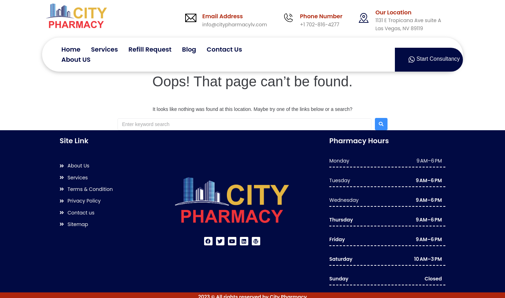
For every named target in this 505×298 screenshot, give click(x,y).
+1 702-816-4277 (319, 24)
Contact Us (224, 49)
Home (70, 49)
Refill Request (149, 49)
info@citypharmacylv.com (234, 24)
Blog (189, 49)
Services (104, 49)
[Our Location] (363, 18)
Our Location (393, 12)
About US (75, 55)
